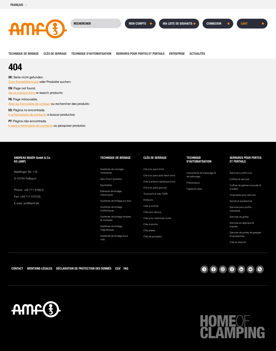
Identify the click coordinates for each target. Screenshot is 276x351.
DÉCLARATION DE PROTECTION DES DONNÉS (83, 268)
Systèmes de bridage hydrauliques (111, 209)
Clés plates (149, 230)
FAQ (126, 268)
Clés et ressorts (238, 242)
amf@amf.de (31, 203)
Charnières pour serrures (243, 195)
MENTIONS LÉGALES (39, 268)
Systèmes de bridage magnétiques (111, 228)
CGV (117, 268)
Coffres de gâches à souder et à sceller (245, 187)
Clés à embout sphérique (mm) (159, 181)
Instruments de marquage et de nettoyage (201, 175)
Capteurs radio (194, 189)
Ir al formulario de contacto (27, 114)
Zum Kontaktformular (23, 82)
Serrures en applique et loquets (242, 225)
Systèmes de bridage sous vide (114, 238)
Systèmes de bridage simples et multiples (115, 218)
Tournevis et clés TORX (155, 193)
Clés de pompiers (152, 236)
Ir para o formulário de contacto (30, 125)
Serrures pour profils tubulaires (240, 209)
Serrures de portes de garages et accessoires (245, 234)
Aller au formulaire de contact (29, 104)
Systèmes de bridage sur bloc (115, 201)
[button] (19, 5)
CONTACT (17, 268)
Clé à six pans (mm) (153, 169)
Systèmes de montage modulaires (112, 171)
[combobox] (96, 23)
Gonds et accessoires (241, 201)
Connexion (213, 23)
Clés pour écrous (152, 212)
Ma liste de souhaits (177, 23)
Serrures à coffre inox (241, 173)
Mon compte (137, 23)
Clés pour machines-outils (157, 218)
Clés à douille (150, 224)
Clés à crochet (150, 206)
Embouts (148, 200)
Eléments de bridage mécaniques (111, 193)
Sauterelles (106, 185)
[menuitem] (24, 54)
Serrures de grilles (239, 216)
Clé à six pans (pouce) (154, 187)
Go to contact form (21, 93)
